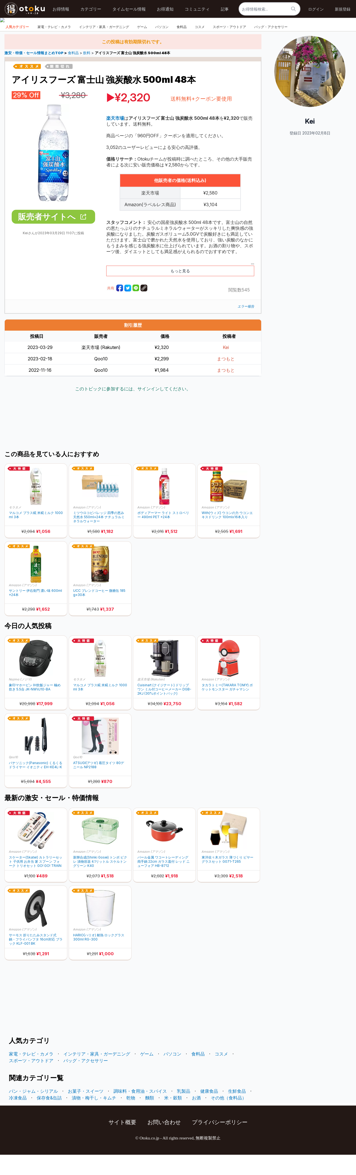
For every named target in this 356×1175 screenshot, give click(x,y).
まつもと (226, 379)
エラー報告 (246, 327)
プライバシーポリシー (220, 1142)
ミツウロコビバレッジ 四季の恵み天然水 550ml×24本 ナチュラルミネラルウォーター (99, 537)
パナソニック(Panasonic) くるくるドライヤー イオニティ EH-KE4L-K (35, 785)
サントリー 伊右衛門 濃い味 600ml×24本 (35, 613)
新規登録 (342, 9)
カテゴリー (90, 9)
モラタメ (15, 527)
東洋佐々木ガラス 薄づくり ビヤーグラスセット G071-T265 (227, 879)
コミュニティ (197, 9)
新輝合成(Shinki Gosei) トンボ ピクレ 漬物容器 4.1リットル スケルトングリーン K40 (100, 881)
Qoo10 (13, 777)
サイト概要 (122, 1142)
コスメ (200, 47)
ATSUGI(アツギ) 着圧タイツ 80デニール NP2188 (98, 785)
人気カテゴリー (17, 47)
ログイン (316, 9)
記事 (225, 9)
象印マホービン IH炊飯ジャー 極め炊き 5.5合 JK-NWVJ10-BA (35, 707)
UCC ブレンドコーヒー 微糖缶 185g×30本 (99, 613)
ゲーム (142, 47)
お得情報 (61, 9)
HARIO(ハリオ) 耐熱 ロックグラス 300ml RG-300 (98, 957)
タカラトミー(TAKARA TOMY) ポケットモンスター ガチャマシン (227, 707)
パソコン (162, 47)
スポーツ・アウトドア (229, 47)
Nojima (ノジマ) (20, 700)
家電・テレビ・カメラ (54, 47)
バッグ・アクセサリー (271, 47)
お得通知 (165, 9)
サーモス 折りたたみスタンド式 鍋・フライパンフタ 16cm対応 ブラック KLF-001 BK (36, 959)
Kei (226, 367)
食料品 (182, 47)
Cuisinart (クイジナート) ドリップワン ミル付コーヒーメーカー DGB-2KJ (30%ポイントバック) (164, 709)
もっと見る (180, 291)
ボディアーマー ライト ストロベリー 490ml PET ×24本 (163, 535)
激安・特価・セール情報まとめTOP (34, 73)
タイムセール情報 (129, 9)
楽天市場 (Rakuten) (151, 700)
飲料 (86, 73)
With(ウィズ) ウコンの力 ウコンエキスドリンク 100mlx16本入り (227, 535)
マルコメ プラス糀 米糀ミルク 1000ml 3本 (36, 535)
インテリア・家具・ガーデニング (104, 47)
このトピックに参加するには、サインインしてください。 (133, 409)
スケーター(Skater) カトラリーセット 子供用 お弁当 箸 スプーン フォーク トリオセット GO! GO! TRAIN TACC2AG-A (35, 881)
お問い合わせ (164, 1142)
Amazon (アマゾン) (87, 527)
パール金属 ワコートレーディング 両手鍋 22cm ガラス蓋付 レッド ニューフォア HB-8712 (163, 881)
